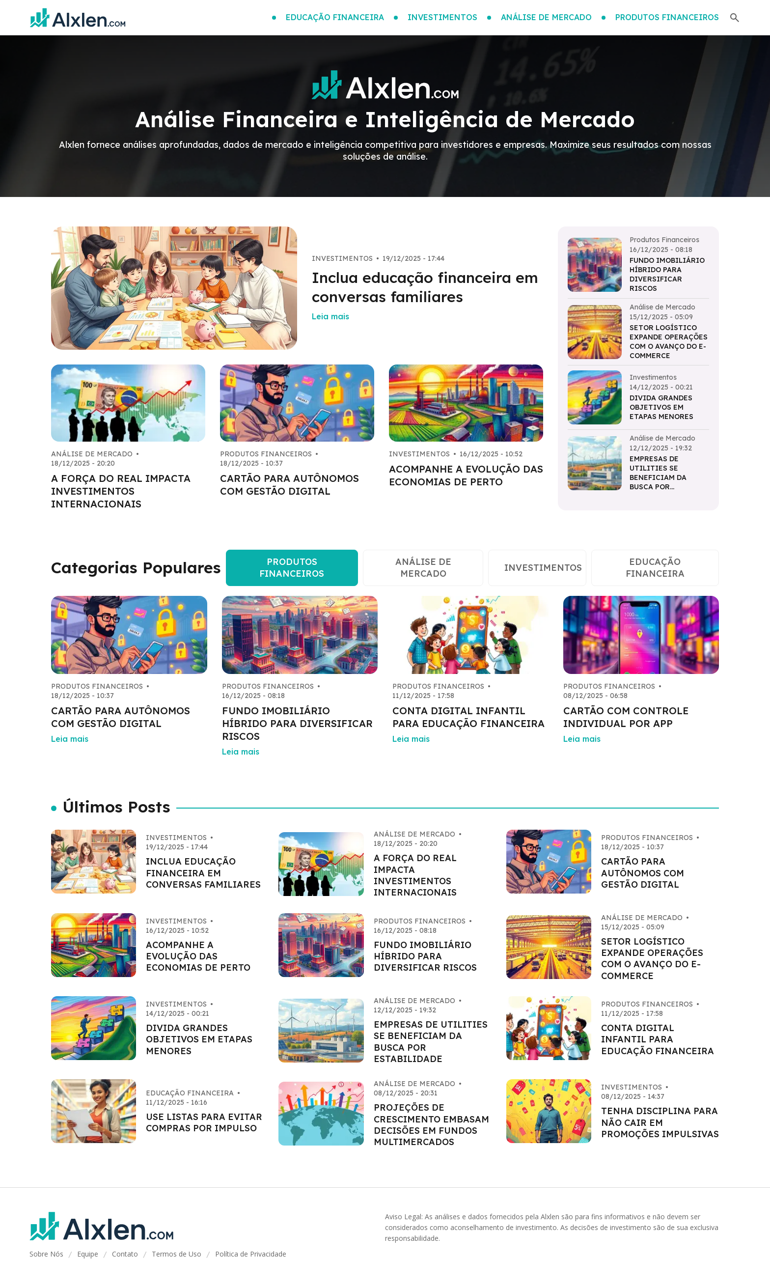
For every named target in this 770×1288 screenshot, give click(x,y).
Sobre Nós (46, 1254)
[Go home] (77, 18)
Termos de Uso (176, 1254)
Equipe (87, 1254)
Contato (125, 1254)
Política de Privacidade (250, 1254)
